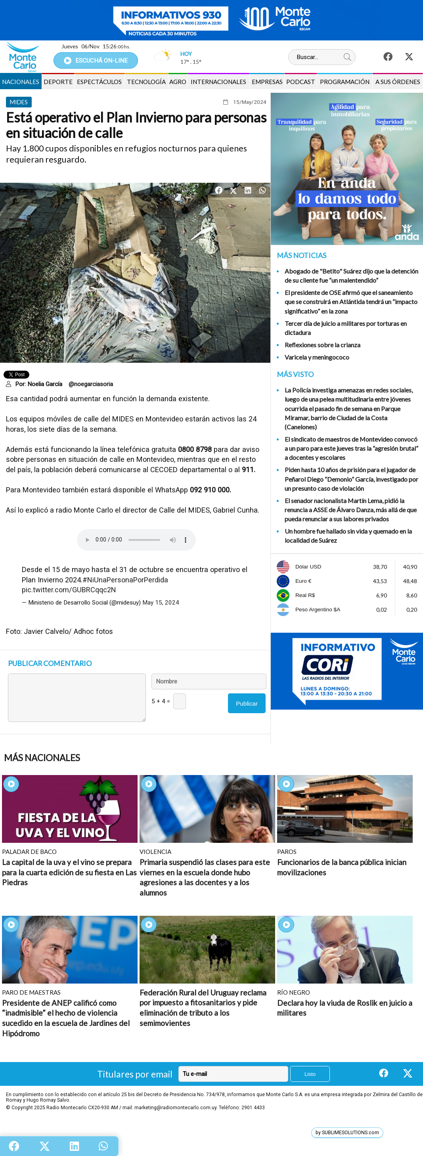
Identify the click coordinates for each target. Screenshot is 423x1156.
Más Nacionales (42, 757)
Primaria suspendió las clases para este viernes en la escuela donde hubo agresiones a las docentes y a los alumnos (205, 877)
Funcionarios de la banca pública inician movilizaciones (341, 867)
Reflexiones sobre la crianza (322, 344)
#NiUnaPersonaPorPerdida (125, 580)
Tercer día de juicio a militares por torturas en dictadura (346, 328)
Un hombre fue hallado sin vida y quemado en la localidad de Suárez (348, 535)
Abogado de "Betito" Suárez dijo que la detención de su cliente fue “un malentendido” (351, 275)
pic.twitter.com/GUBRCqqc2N (69, 590)
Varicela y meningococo (317, 357)
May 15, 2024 (160, 602)
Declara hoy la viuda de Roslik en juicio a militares (344, 1008)
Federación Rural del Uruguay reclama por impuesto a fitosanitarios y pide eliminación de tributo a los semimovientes (203, 1008)
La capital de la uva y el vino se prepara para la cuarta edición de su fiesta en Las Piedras (69, 872)
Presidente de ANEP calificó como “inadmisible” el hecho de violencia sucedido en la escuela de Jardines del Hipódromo (66, 1018)
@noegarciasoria (91, 384)
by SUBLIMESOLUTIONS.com (347, 1132)
